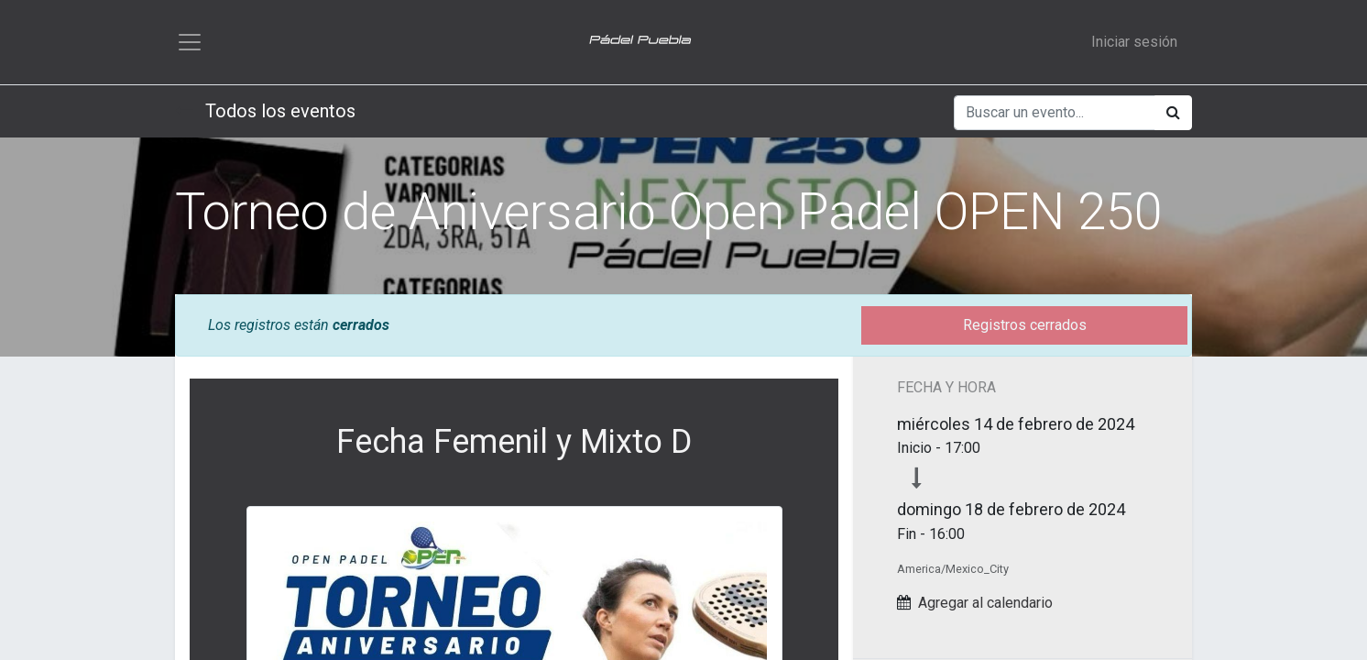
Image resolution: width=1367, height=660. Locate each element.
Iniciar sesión (1134, 41)
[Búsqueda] (1173, 112)
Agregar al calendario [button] (985, 602)
